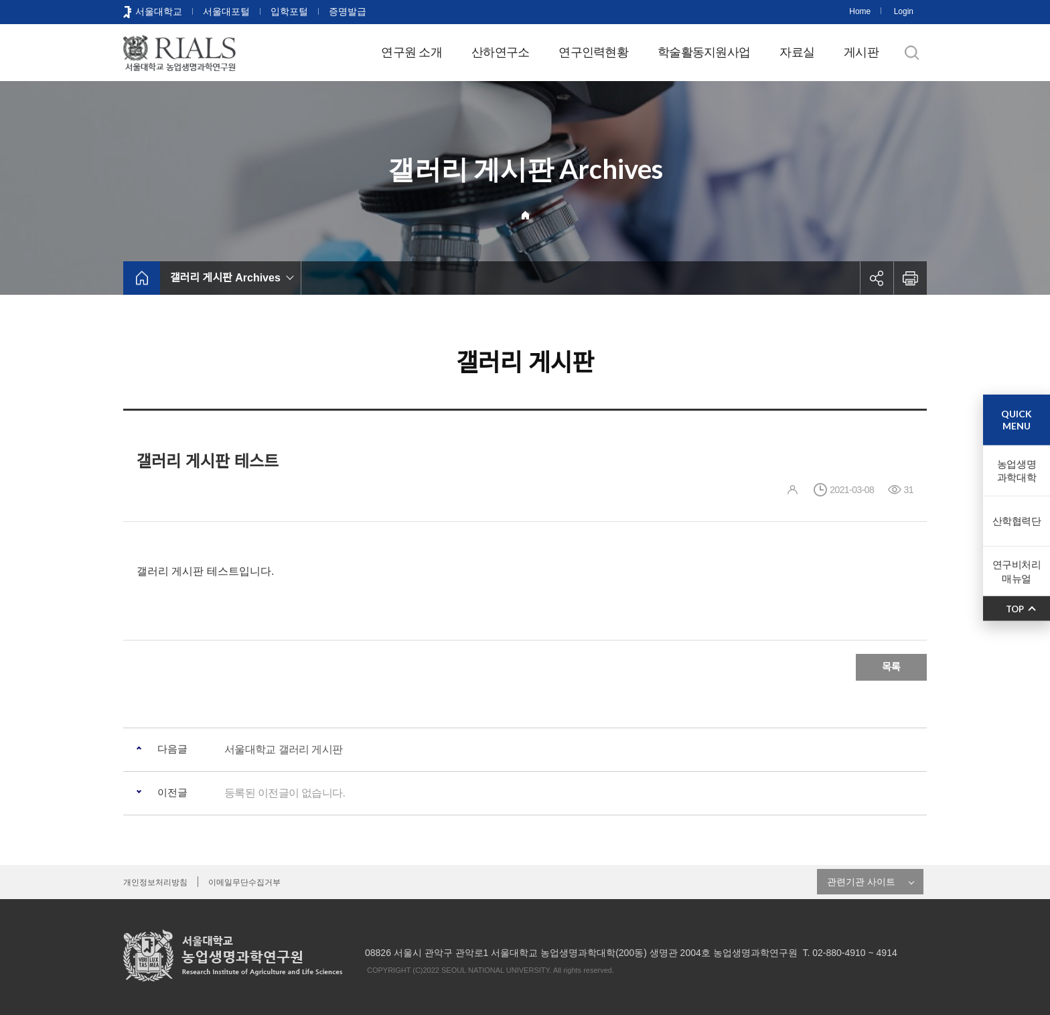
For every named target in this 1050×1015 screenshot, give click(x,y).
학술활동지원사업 (704, 52)
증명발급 (347, 11)
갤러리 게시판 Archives (225, 277)
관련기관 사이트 (861, 881)
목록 (891, 667)
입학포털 (289, 11)
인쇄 (910, 278)
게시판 (861, 52)
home (141, 278)
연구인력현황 (593, 52)
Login (903, 11)
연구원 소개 (411, 52)
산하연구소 (500, 52)
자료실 (796, 52)
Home (860, 11)
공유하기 (876, 278)
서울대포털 (226, 11)
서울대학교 (158, 11)
